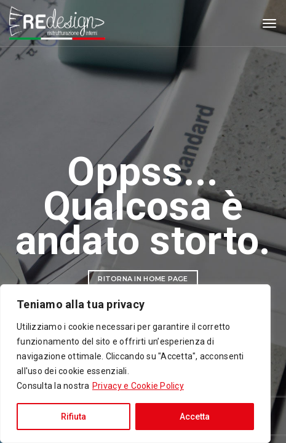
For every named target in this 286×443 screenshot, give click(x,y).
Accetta (195, 416)
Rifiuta (73, 416)
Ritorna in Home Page (143, 278)
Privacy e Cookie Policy (138, 386)
